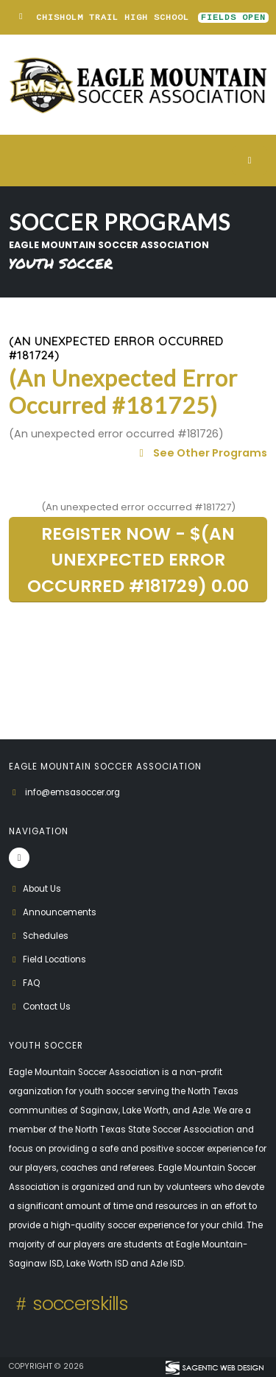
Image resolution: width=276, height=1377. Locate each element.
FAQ (24, 983)
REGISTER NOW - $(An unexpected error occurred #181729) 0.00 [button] (138, 559)
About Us (35, 889)
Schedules (38, 936)
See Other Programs (201, 453)
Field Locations (47, 959)
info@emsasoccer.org (72, 792)
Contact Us (40, 1006)
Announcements (52, 912)
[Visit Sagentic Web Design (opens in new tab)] (213, 1366)
